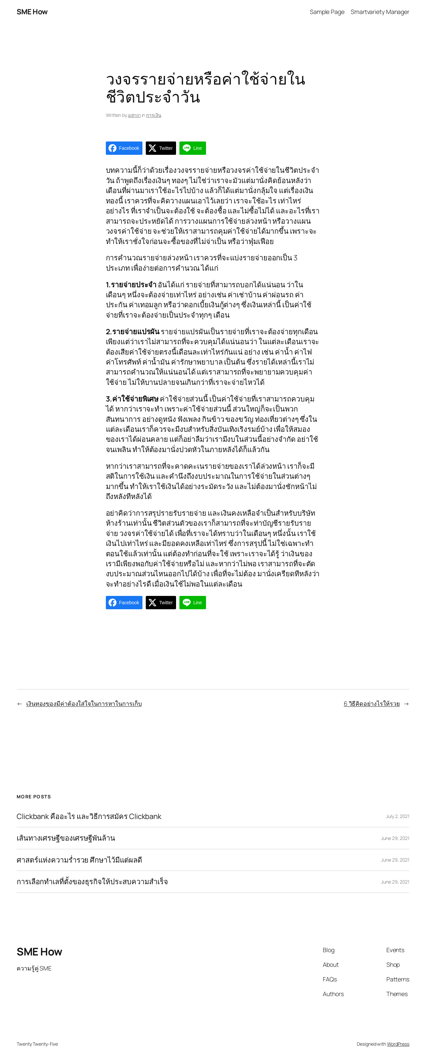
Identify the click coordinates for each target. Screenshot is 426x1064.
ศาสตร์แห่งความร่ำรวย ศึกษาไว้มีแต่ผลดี (79, 860)
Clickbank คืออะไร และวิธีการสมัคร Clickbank (89, 816)
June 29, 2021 (395, 838)
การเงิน (153, 115)
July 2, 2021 (397, 816)
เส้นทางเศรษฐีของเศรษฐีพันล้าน (66, 838)
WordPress (398, 1044)
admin (134, 115)
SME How (32, 12)
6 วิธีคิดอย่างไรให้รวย (372, 703)
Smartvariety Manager (380, 12)
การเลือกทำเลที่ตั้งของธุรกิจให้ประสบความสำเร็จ (92, 882)
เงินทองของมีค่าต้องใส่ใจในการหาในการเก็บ (84, 703)
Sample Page (327, 12)
